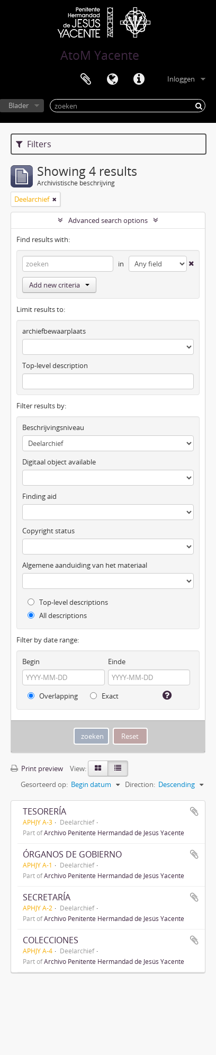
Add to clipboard (194, 811)
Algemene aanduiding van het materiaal (84, 565)
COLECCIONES (50, 940)
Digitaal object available (59, 462)
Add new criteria (59, 285)
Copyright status (48, 530)
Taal (112, 79)
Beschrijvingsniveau (53, 427)
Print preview (37, 768)
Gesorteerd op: (44, 784)
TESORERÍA (44, 811)
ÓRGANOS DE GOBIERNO (72, 854)
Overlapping (53, 696)
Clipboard (86, 79)
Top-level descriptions (68, 602)
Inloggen (181, 79)
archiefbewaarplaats (54, 331)
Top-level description (55, 365)
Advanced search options (108, 220)
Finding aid (39, 496)
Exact (104, 696)
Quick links (138, 79)
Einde (116, 661)
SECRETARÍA (46, 897)
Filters (33, 144)
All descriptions (57, 615)
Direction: (140, 784)
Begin (31, 661)
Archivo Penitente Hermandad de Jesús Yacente (114, 832)
